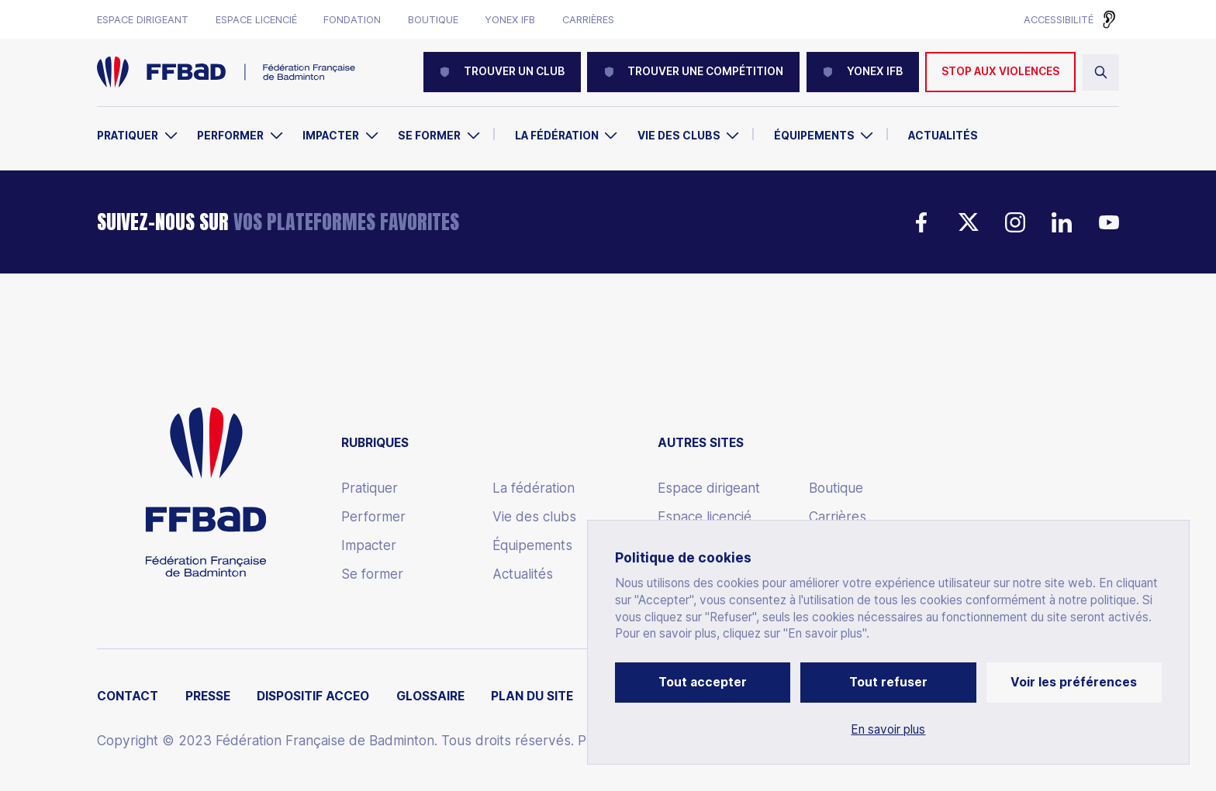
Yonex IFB (510, 20)
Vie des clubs (678, 135)
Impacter (330, 135)
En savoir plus (888, 730)
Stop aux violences (1000, 71)
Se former (429, 135)
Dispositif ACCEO (313, 696)
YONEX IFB (863, 71)
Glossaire (430, 696)
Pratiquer (127, 135)
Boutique (433, 20)
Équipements (814, 135)
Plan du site (532, 696)
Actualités (943, 135)
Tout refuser (888, 682)
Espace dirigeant (142, 20)
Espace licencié (256, 20)
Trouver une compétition (693, 71)
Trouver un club (502, 71)
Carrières (588, 20)
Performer (230, 135)
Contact (127, 696)
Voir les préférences (1073, 682)
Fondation (352, 20)
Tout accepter (702, 682)
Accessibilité (1058, 19)
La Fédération (557, 135)
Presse (207, 696)
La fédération (533, 488)
